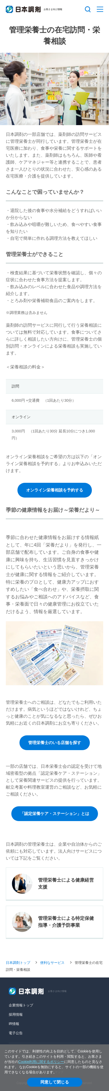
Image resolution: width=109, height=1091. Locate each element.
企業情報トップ (21, 1005)
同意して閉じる (54, 1082)
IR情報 (14, 1024)
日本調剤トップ (18, 962)
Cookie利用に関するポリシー (41, 1062)
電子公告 (16, 1033)
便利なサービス (52, 962)
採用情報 (16, 1015)
